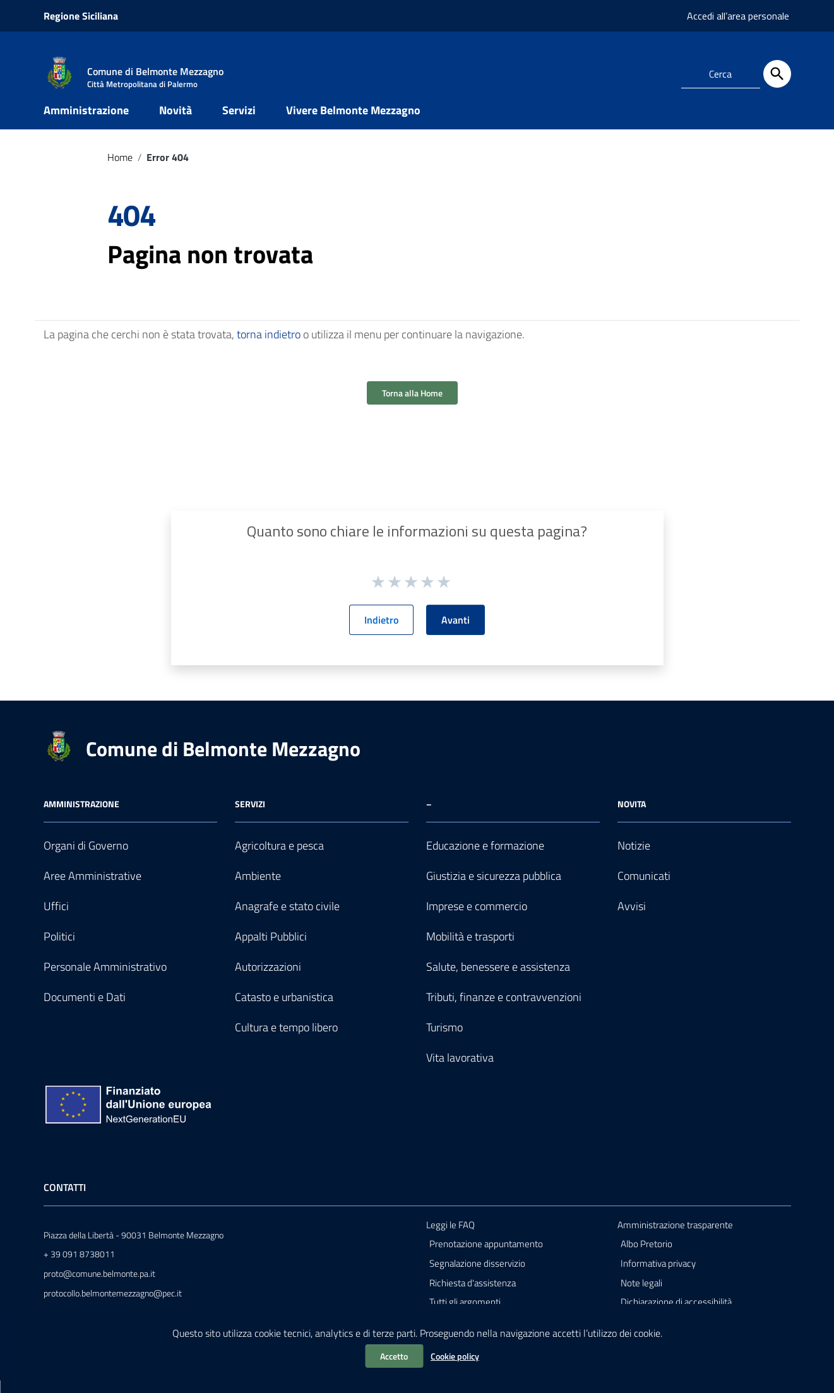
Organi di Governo (86, 858)
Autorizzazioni (268, 979)
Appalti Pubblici (271, 948)
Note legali (641, 1295)
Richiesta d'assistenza (472, 1295)
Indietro (381, 632)
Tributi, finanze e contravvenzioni (503, 1008)
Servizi (239, 122)
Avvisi (631, 918)
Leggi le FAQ (450, 1237)
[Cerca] (777, 74)
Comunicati (643, 888)
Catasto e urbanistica (284, 1008)
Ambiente (258, 888)
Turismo (444, 1039)
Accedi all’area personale (738, 15)
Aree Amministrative (92, 888)
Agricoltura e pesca (279, 858)
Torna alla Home (412, 405)
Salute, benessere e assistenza (498, 979)
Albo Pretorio (646, 1256)
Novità (175, 122)
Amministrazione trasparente (675, 1237)
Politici (59, 948)
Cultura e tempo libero (286, 1039)
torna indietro (269, 346)
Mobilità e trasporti (470, 948)
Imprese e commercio (476, 918)
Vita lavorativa (460, 1069)
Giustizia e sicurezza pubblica (493, 888)
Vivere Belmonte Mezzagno (353, 122)
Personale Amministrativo (105, 979)
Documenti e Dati (85, 1008)
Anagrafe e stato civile (287, 918)
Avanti (455, 632)
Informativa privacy (658, 1275)
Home (120, 169)
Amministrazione (86, 122)
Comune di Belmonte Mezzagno (223, 761)
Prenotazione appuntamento (486, 1256)
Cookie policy (455, 1356)
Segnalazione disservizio (477, 1275)
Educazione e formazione (485, 858)
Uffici (56, 918)
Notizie (633, 858)
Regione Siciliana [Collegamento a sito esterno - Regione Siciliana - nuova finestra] (81, 15)
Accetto (394, 1356)
